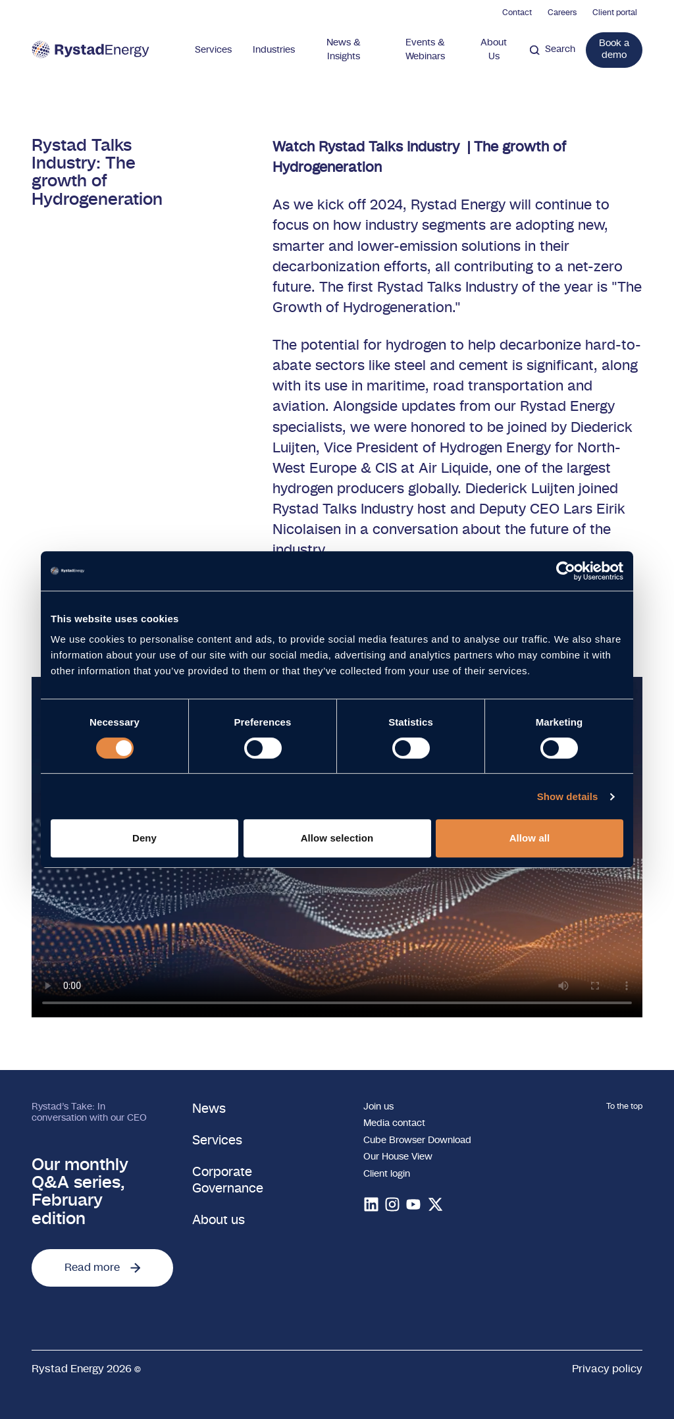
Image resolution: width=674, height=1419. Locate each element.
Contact (517, 12)
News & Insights (343, 49)
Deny (144, 837)
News (209, 1109)
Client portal (614, 12)
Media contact (394, 1123)
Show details (567, 796)
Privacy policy (607, 1369)
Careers (562, 12)
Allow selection (337, 837)
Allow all (529, 837)
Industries (274, 50)
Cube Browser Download (417, 1140)
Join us (378, 1106)
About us (218, 1220)
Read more (102, 1267)
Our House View (397, 1157)
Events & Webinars (425, 49)
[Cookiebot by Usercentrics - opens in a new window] (565, 571)
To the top (624, 1106)
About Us (493, 49)
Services (213, 50)
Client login (386, 1174)
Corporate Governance (227, 1180)
